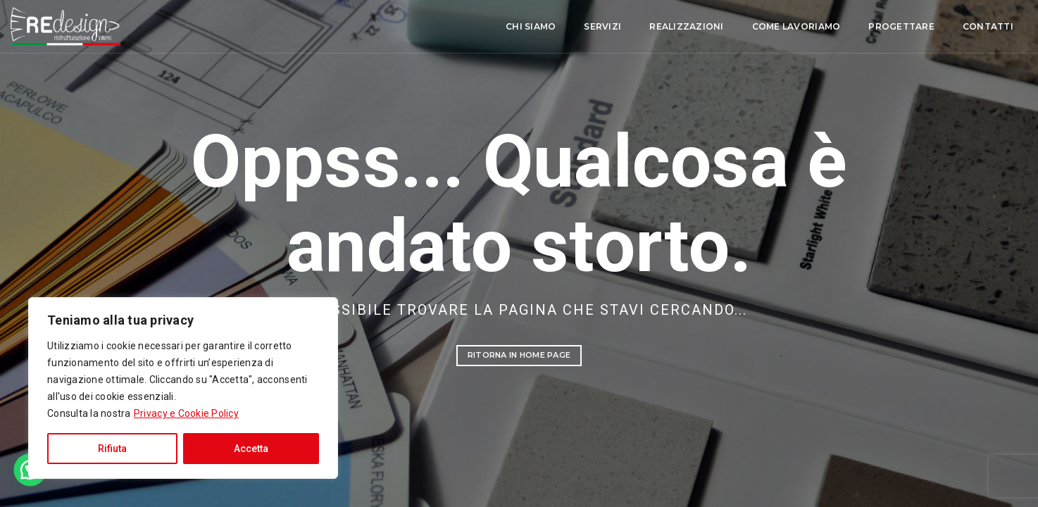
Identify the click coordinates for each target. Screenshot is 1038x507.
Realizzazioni (579, 27)
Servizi (495, 27)
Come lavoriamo (689, 27)
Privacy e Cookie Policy (186, 413)
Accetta (251, 448)
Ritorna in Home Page (519, 355)
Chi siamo (424, 27)
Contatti (881, 27)
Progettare (794, 27)
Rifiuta (112, 448)
